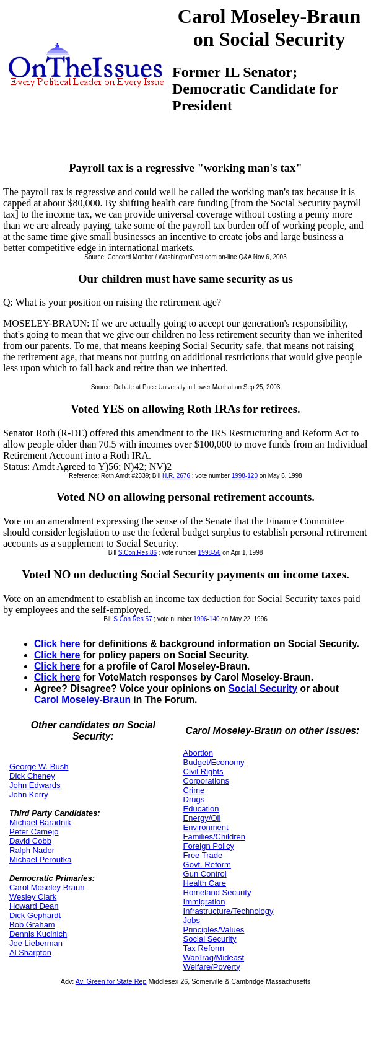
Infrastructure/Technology (228, 911)
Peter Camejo (33, 831)
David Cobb (30, 841)
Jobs (191, 920)
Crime (194, 790)
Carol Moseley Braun (46, 887)
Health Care (204, 883)
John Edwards (34, 785)
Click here (57, 644)
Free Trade (203, 855)
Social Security (262, 688)
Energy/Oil (202, 818)
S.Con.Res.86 (137, 552)
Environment (206, 827)
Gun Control (205, 873)
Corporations (206, 780)
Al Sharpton (30, 952)
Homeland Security (217, 892)
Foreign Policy (208, 846)
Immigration (204, 901)
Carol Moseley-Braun (82, 699)
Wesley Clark (32, 896)
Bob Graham (32, 924)
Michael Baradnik (40, 822)
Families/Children (214, 836)
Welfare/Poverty (211, 966)
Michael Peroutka (40, 859)
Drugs (194, 799)
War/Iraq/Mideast (214, 957)
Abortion (198, 753)
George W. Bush (38, 766)
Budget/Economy (214, 762)
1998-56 (209, 552)
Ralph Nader (32, 850)
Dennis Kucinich (38, 934)
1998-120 (245, 475)
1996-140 (206, 619)
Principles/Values (214, 929)
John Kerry (28, 794)
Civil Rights (203, 771)
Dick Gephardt (35, 915)
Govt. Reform (207, 864)
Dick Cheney (32, 775)
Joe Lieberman (36, 943)
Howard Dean (34, 906)
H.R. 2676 (176, 475)
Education (201, 808)
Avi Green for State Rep (111, 981)
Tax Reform (203, 948)
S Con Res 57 (132, 619)
